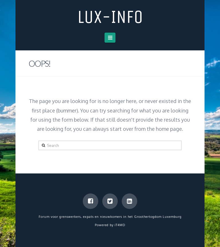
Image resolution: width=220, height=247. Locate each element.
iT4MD (120, 225)
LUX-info (110, 17)
